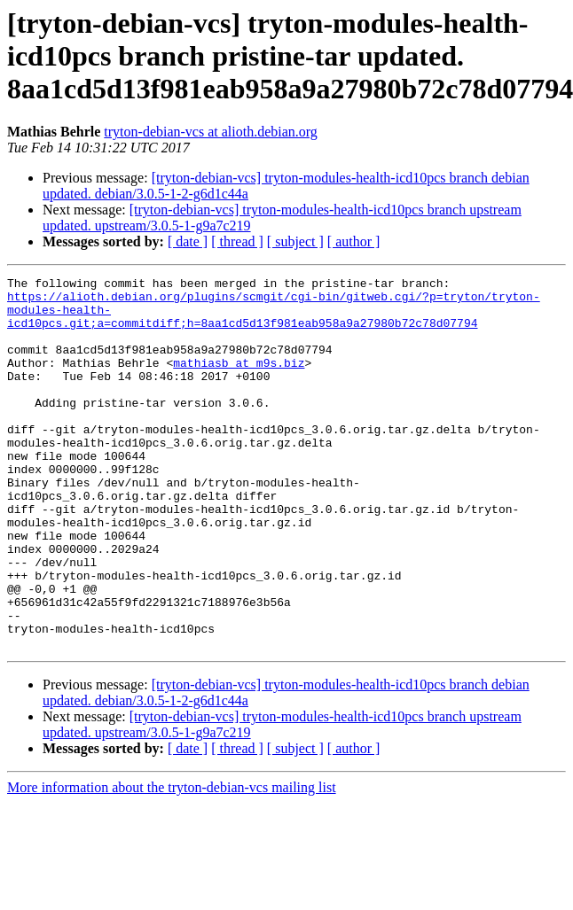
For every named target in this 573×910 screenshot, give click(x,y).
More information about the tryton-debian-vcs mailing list (171, 861)
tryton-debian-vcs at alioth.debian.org (211, 131)
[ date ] (188, 241)
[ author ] (354, 241)
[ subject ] (295, 241)
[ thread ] (237, 241)
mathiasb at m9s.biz (238, 381)
